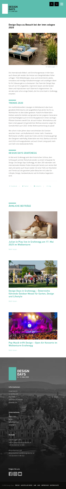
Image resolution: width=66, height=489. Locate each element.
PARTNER (12, 397)
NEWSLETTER (14, 422)
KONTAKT (12, 425)
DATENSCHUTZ (54, 485)
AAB (35, 485)
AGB (38, 485)
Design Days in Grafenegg (31, 294)
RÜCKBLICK (13, 402)
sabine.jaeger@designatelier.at (20, 442)
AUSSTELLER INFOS (26, 485)
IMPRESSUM (45, 485)
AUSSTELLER (13, 394)
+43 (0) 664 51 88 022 (16, 456)
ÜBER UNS (12, 416)
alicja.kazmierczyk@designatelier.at (21, 453)
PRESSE (17, 485)
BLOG (11, 419)
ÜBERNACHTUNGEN (16, 400)
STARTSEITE (13, 391)
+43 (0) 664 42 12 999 (16, 445)
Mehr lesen (13, 249)
